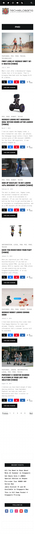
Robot (13, 116)
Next (31, 413)
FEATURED (5, 56)
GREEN (13, 370)
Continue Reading (9, 87)
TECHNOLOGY (7, 58)
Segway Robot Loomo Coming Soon (15, 313)
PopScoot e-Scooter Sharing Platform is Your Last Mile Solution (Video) (15, 378)
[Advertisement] (17, 434)
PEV (12, 56)
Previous (5, 413)
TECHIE (22, 56)
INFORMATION (7, 245)
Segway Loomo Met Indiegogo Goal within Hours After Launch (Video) (17, 122)
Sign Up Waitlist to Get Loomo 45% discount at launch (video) (17, 184)
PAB (21, 245)
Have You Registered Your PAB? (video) (17, 251)
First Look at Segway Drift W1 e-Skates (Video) (16, 62)
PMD (17, 56)
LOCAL (16, 245)
